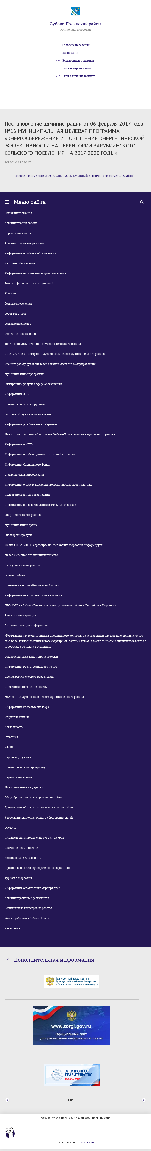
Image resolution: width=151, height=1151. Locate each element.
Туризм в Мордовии (18, 878)
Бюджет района (15, 575)
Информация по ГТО (19, 444)
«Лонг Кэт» (88, 1142)
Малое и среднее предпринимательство (31, 555)
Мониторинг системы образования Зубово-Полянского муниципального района (60, 434)
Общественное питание (20, 333)
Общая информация (18, 213)
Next (143, 1100)
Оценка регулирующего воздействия (29, 676)
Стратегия (11, 737)
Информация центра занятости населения (33, 595)
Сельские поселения (76, 45)
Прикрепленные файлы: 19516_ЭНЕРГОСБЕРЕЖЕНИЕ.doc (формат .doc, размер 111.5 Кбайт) (74, 175)
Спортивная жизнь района (23, 515)
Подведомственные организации (27, 494)
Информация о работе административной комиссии (40, 454)
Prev (7, 1100)
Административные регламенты (27, 898)
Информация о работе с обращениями (30, 253)
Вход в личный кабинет (78, 76)
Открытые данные (17, 717)
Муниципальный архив (21, 525)
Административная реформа (24, 243)
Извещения (12, 928)
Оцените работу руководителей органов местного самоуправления (50, 364)
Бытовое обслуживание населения (28, 414)
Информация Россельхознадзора (27, 707)
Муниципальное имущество (24, 787)
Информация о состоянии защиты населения (35, 273)
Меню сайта (70, 52)
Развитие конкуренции (20, 615)
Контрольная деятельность (23, 857)
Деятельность (14, 727)
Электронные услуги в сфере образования (33, 384)
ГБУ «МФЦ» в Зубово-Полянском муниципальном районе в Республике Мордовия (60, 605)
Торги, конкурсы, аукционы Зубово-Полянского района (43, 343)
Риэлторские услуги (18, 535)
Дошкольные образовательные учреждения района (39, 807)
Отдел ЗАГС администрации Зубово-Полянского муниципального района (55, 354)
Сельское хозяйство (18, 323)
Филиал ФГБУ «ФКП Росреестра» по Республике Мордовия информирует (53, 545)
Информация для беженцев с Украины (31, 424)
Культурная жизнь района (22, 565)
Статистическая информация (24, 474)
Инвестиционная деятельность (26, 686)
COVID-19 (10, 827)
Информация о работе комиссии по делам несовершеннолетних (48, 484)
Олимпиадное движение (21, 847)
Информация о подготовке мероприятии (32, 888)
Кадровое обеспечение (20, 263)
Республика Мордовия (75, 29)
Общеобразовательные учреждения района (34, 797)
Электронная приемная (78, 60)
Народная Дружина (18, 757)
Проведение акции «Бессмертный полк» (32, 585)
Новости (10, 293)
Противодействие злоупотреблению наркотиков (37, 868)
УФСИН (9, 747)
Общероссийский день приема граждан (31, 656)
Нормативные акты (18, 233)
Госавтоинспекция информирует (27, 625)
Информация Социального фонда (27, 464)
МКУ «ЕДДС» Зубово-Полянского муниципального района (44, 697)
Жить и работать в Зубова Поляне (27, 918)
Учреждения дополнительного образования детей (39, 817)
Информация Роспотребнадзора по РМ (31, 666)
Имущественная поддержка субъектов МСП (34, 837)
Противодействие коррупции (25, 404)
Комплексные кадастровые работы (28, 908)
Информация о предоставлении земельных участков (40, 504)
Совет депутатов (16, 313)
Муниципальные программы (24, 374)
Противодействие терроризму (25, 767)
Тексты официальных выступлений (29, 283)
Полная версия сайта (76, 68)
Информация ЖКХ (17, 394)
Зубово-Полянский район (75, 24)
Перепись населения (18, 777)
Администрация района (21, 223)
